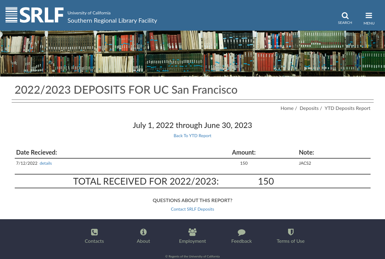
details (46, 163)
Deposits (309, 108)
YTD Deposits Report (347, 108)
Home (287, 108)
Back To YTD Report (192, 135)
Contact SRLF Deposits (192, 209)
